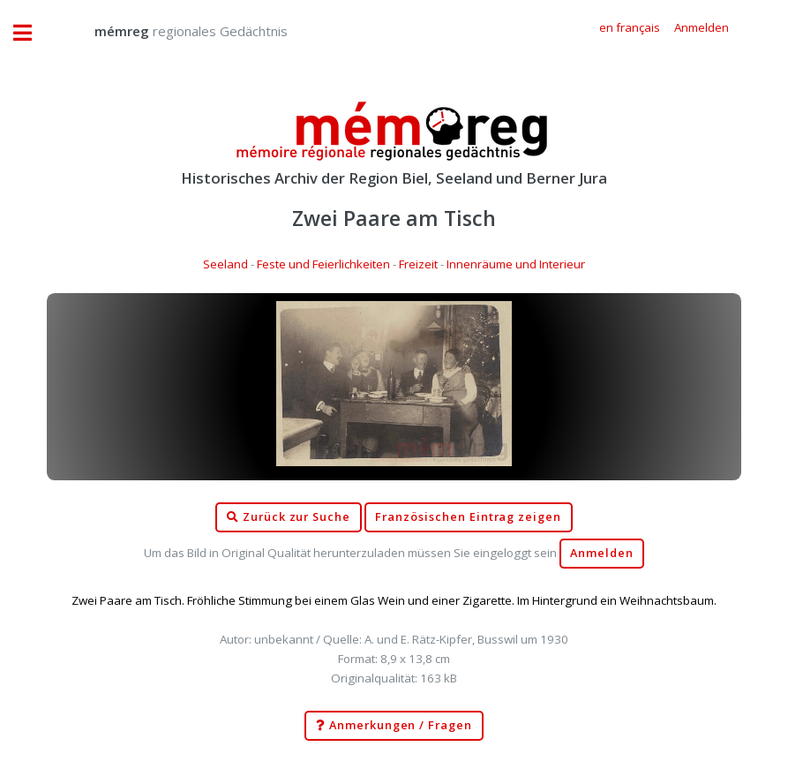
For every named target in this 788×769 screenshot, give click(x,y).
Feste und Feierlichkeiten (323, 264)
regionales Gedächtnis (173, 31)
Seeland (225, 264)
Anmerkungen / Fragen (394, 726)
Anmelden (602, 553)
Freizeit (418, 264)
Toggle (32, 33)
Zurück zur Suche (288, 517)
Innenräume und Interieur (516, 264)
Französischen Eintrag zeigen (468, 517)
